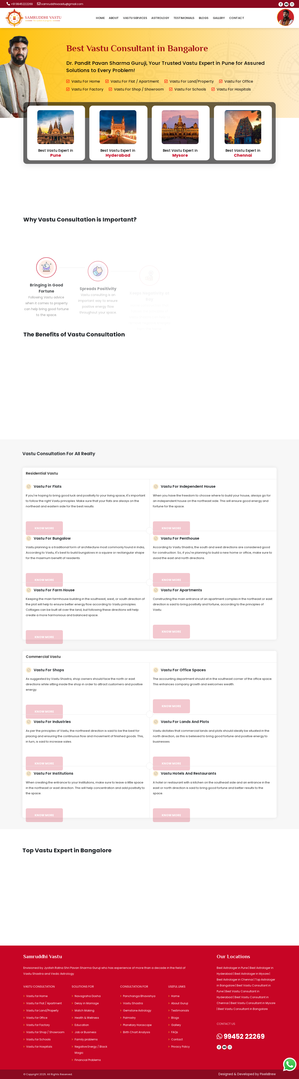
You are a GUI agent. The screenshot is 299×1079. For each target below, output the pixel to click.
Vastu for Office (236, 81)
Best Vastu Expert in (55, 134)
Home (100, 18)
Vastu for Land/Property (189, 81)
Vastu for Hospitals (231, 89)
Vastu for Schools (187, 89)
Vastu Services (135, 18)
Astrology (160, 18)
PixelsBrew (268, 1074)
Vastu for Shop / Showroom (136, 89)
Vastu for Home (83, 81)
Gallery (219, 18)
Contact (236, 18)
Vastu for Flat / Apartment (132, 81)
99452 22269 (241, 1036)
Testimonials (184, 18)
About (114, 18)
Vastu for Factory (84, 89)
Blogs (204, 18)
